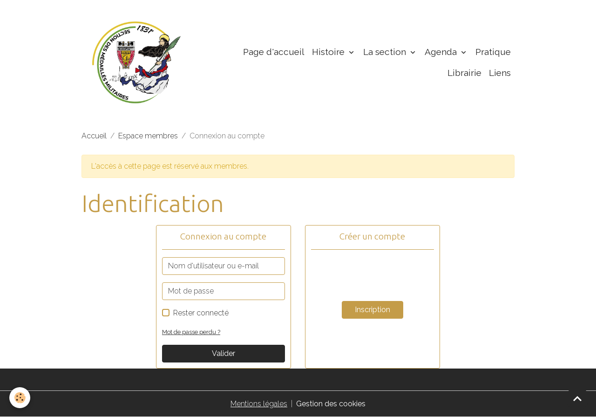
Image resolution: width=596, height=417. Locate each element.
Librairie (464, 73)
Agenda (442, 52)
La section (385, 52)
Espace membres (148, 135)
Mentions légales (258, 403)
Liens (500, 73)
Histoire (329, 52)
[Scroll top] (577, 398)
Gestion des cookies (331, 403)
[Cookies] (19, 397)
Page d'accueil (274, 52)
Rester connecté (201, 312)
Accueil (94, 135)
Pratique (493, 52)
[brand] (136, 62)
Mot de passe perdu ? (191, 331)
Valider (223, 353)
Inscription (372, 309)
